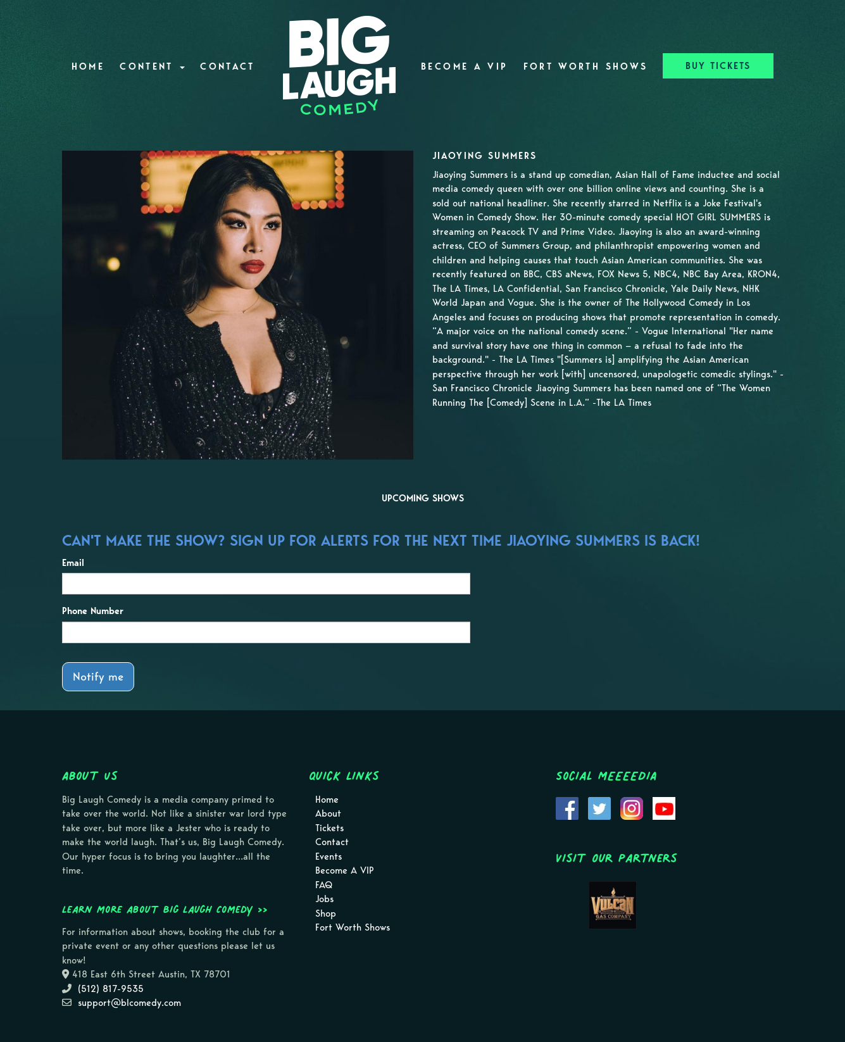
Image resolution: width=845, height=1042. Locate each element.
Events (328, 856)
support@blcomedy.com (129, 1002)
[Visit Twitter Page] (599, 807)
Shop (325, 913)
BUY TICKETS (718, 66)
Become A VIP (464, 66)
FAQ (323, 885)
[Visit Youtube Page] (664, 807)
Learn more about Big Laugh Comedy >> (165, 909)
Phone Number (92, 611)
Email (73, 562)
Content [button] (152, 66)
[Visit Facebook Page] (567, 807)
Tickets (329, 828)
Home (88, 66)
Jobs (324, 899)
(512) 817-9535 (111, 989)
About (328, 813)
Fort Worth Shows (585, 66)
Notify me (98, 676)
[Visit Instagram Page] (631, 807)
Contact (227, 66)
